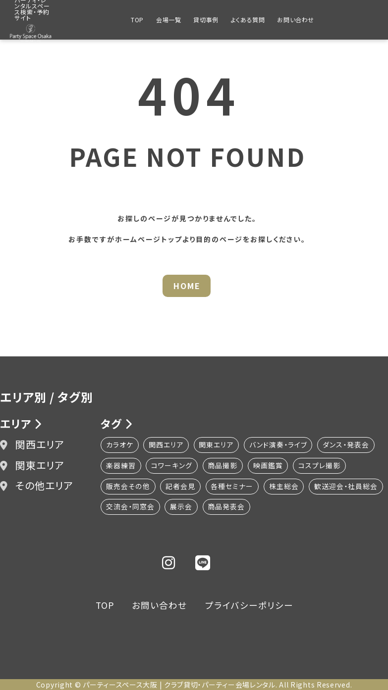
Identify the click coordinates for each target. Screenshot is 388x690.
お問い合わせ (295, 19)
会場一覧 (168, 19)
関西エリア (32, 445)
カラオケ (119, 445)
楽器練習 (121, 466)
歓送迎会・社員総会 (137, 507)
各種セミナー (232, 487)
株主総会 (284, 487)
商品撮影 (223, 466)
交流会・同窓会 (209, 507)
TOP (137, 19)
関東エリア (32, 465)
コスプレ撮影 (321, 466)
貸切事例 (205, 19)
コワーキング (172, 466)
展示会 (261, 507)
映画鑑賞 (269, 466)
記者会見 (180, 487)
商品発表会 (306, 507)
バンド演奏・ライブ (279, 445)
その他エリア (36, 485)
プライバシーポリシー (251, 604)
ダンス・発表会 (347, 445)
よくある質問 (248, 19)
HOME (187, 286)
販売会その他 (128, 487)
